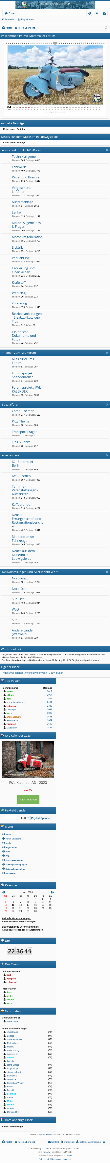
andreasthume (14, 717)
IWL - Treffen (21, 476)
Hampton (11, 724)
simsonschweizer (15, 1072)
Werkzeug (19, 293)
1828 (49, 713)
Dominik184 (13, 1112)
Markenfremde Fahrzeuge (23, 538)
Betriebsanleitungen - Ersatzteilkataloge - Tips (27, 318)
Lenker (17, 212)
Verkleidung (21, 258)
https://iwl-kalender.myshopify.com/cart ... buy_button (33, 672)
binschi (10, 1108)
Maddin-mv (12, 728)
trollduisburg (13, 1050)
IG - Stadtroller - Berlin (23, 464)
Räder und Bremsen (26, 177)
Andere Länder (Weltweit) (23, 632)
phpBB (45, 1148)
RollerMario (12, 1043)
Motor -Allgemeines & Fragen (26, 225)
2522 (49, 698)
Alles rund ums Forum (23, 361)
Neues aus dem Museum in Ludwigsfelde (23, 555)
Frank (10, 1086)
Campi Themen (23, 411)
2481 (49, 702)
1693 (49, 716)
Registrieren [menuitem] (105, 13)
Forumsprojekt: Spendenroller (23, 375)
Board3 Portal (47, 1135)
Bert (9, 975)
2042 (49, 709)
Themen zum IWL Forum (19, 352)
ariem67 (11, 1057)
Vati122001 (12, 1032)
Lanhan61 (12, 1075)
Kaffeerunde (21, 504)
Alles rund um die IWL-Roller (21, 150)
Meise (10, 691)
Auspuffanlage (22, 202)
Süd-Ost (18, 599)
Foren (12, 13)
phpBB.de (68, 1156)
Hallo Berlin (12, 720)
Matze (10, 1101)
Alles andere (10, 455)
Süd (14, 620)
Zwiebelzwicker (14, 1039)
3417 (49, 691)
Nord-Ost (19, 589)
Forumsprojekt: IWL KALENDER (26, 389)
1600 (49, 724)
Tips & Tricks (21, 442)
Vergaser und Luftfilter (22, 190)
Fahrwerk (19, 167)
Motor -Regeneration (27, 237)
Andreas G (12, 1054)
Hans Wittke (13, 1065)
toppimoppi (12, 1068)
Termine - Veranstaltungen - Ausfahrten (25, 490)
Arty (48, 1152)
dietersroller (12, 1021)
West (15, 609)
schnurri (11, 1094)
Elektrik (17, 247)
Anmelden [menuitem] (98, 13)
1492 (49, 727)
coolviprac (12, 1079)
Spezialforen (10, 404)
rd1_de (10, 695)
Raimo (10, 1104)
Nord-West (20, 578)
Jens (9, 699)
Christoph (11, 709)
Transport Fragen (24, 432)
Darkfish (11, 1061)
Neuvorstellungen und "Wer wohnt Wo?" (30, 572)
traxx (9, 713)
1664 (49, 720)
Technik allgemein (25, 156)
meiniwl (10, 1046)
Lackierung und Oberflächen (23, 270)
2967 (49, 695)
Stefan (10, 1097)
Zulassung (19, 303)
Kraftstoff (19, 282)
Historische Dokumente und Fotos (24, 336)
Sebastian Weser (15, 1083)
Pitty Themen (21, 421)
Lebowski (11, 706)
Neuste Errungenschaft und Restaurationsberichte (27, 520)
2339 (49, 706)
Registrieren (27, 19)
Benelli (10, 1090)
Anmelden (10, 19)
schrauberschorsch (16, 702)
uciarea (10, 1036)
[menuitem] (90, 13)
